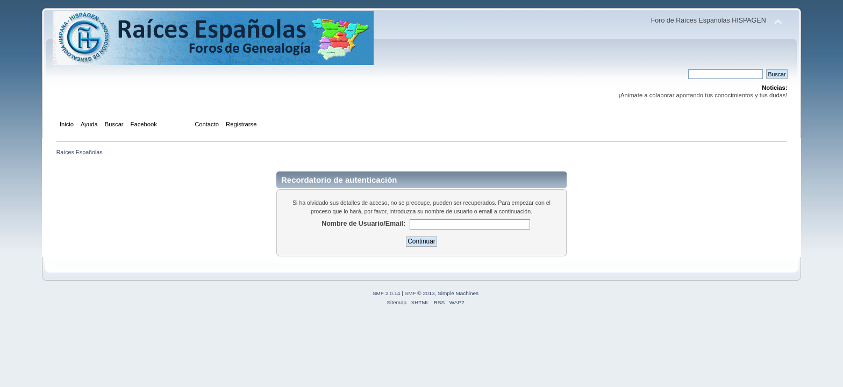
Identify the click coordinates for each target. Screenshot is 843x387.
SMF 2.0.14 (387, 293)
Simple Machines (458, 293)
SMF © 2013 (420, 293)
